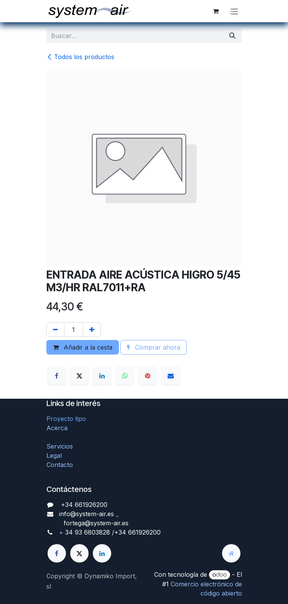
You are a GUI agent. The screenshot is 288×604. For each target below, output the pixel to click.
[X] (79, 375)
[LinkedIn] (102, 375)
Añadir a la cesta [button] (82, 347)
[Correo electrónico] (170, 375)
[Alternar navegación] (234, 11)
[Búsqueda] (232, 35)
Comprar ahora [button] (153, 347)
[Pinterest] (147, 375)
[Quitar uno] (55, 329)
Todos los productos (80, 57)
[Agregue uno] (92, 329)
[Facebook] (57, 375)
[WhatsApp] (125, 375)
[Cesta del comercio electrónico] (216, 11)
